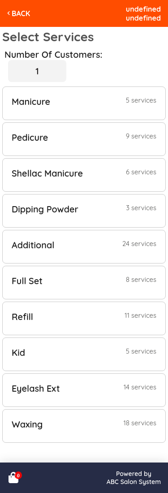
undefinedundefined (143, 13)
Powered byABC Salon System (134, 478)
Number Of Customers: (53, 54)
